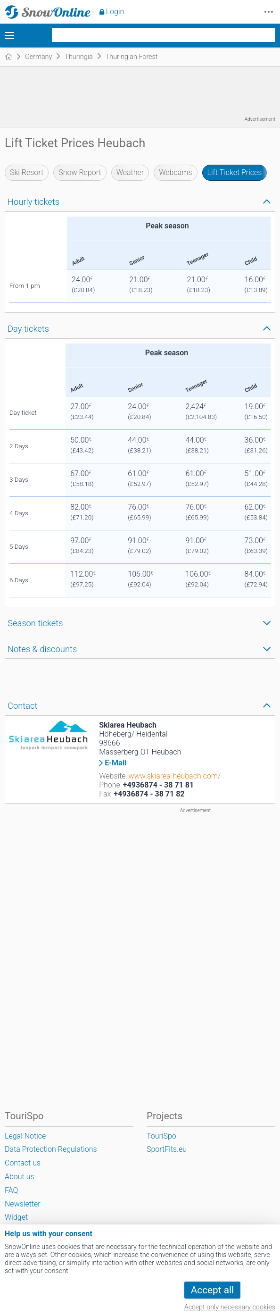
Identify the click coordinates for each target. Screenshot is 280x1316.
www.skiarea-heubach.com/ (175, 775)
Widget (16, 1217)
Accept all (212, 1290)
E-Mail (115, 763)
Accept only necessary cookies (229, 1307)
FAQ (11, 1190)
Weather (130, 172)
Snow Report (79, 172)
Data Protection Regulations (51, 1149)
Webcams (175, 172)
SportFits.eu (167, 1149)
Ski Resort (26, 172)
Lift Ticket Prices (234, 172)
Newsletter (23, 1203)
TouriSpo (161, 1136)
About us (19, 1176)
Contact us (23, 1162)
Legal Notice (25, 1136)
